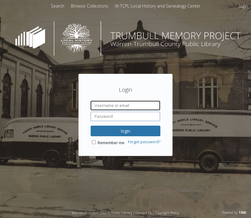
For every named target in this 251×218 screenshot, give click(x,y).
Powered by (234, 212)
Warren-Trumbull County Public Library (102, 212)
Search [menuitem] (57, 6)
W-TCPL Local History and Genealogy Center (157, 6)
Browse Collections (90, 6)
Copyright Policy (167, 212)
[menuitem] (90, 6)
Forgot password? (144, 141)
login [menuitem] (243, 6)
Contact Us (144, 212)
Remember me (111, 142)
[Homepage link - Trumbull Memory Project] (125, 54)
